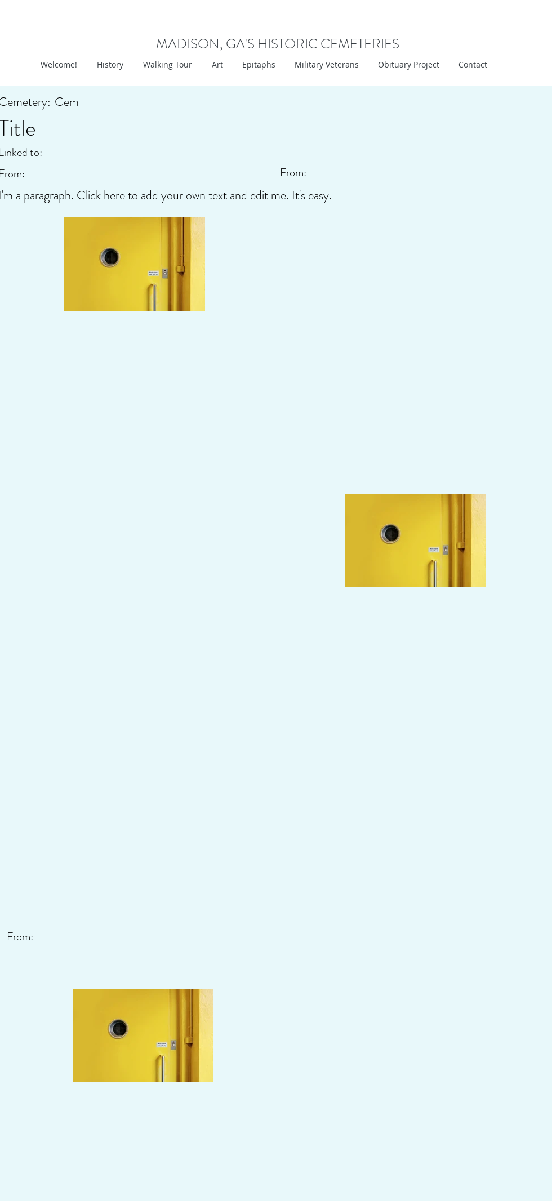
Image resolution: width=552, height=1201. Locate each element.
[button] (216, 64)
